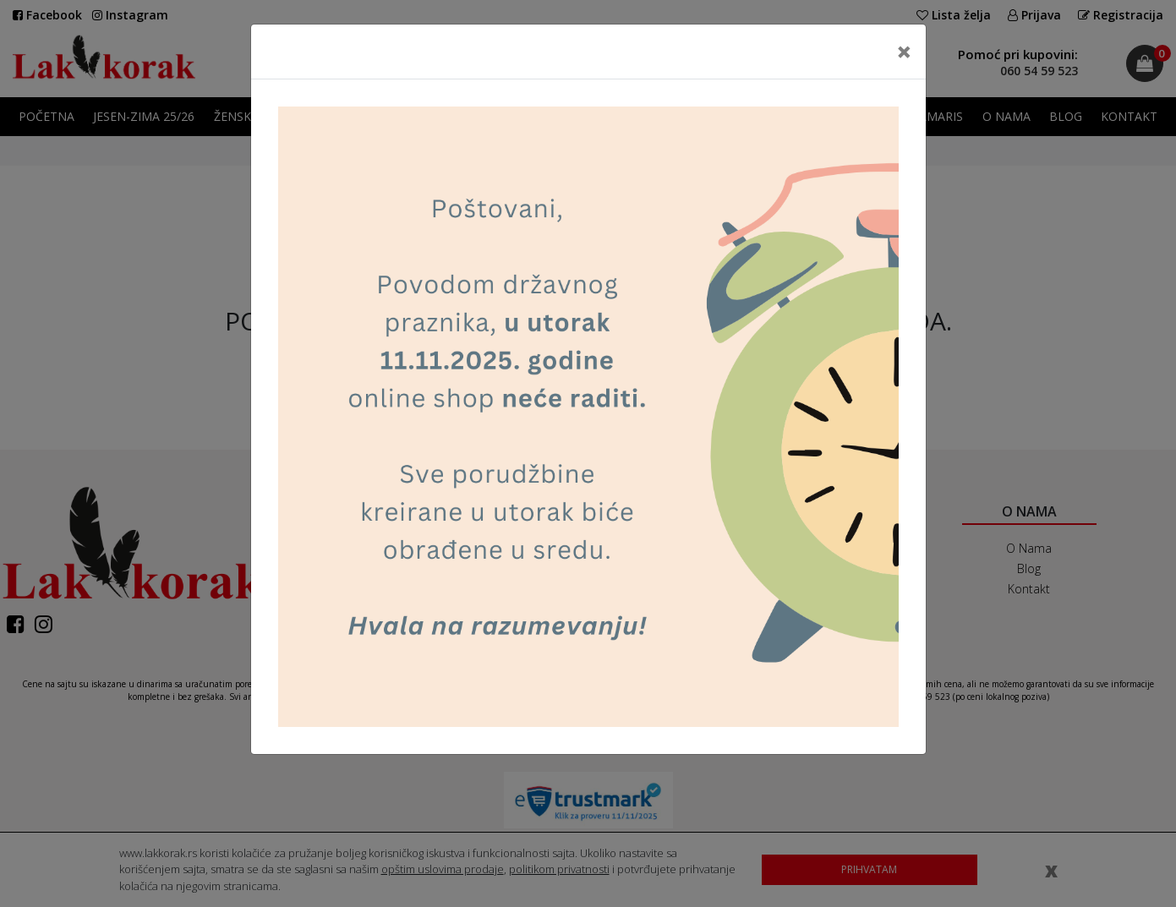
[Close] (904, 52)
